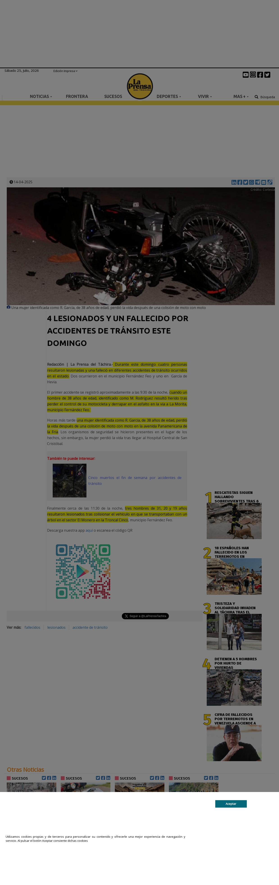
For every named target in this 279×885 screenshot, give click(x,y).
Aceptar (231, 804)
